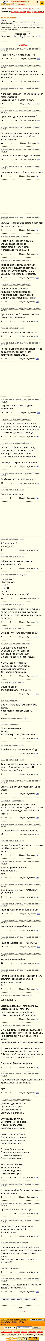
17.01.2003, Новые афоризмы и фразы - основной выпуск (21, 921)
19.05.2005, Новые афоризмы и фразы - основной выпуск (21, 885)
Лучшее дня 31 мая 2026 (20, 1)
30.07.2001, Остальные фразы (12, 841)
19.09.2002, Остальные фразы (12, 490)
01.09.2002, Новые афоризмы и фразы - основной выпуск (21, 167)
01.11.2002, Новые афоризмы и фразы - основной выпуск (21, 400)
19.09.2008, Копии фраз (9, 724)
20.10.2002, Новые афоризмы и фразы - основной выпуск (21, 1279)
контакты (17, 1332)
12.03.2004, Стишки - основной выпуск (16, 1099)
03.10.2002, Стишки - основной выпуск (16, 419)
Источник (20, 718)
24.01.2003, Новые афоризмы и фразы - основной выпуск (21, 938)
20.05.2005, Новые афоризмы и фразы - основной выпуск (21, 309)
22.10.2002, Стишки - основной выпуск (16, 996)
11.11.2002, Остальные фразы (12, 760)
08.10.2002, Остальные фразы (12, 557)
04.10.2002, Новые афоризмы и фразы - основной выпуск (21, 66)
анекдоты (11, 9)
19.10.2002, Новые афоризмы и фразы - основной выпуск (21, 1185)
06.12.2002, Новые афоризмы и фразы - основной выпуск (21, 905)
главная (4, 1320)
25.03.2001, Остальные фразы (12, 683)
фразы (31, 9)
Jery (38, 59)
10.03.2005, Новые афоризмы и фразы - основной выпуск (21, 954)
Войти (13, 4)
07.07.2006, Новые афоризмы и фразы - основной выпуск (21, 1074)
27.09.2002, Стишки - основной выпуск (16, 284)
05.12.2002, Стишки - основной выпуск (16, 644)
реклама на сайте (6, 1332)
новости (40, 1332)
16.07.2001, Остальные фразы (12, 605)
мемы (25, 9)
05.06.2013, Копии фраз (9, 701)
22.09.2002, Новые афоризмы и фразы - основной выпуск (21, 344)
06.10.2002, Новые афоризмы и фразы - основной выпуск (21, 825)
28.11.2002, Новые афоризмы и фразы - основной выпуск (21, 1221)
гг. (17, 36)
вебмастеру (32, 1332)
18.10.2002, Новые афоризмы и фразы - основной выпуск (21, 50)
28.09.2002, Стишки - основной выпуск (16, 261)
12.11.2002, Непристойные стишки (14, 1243)
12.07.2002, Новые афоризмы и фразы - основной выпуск (21, 111)
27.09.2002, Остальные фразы (12, 328)
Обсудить (23, 59)
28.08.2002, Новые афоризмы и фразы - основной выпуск (21, 782)
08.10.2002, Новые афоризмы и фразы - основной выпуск (21, 89)
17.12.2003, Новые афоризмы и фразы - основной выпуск (21, 474)
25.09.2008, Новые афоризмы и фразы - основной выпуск (21, 971)
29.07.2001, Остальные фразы (12, 745)
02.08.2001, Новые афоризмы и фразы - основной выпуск (21, 218)
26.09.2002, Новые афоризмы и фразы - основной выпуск (21, 128)
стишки (37, 9)
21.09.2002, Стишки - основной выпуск (16, 443)
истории (19, 9)
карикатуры (6, 1322)
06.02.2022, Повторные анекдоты (14, 575)
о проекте (24, 1332)
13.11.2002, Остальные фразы (12, 539)
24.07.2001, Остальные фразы (12, 629)
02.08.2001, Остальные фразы (12, 800)
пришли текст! (37, 1320)
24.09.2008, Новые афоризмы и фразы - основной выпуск (21, 862)
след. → (24, 45)
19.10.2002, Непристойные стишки (14, 237)
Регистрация (21, 4)
